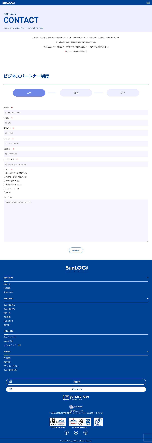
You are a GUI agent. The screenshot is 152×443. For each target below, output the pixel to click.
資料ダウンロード (10, 337)
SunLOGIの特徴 (9, 309)
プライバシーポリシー (11, 366)
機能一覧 (7, 284)
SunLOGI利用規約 (10, 370)
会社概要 (7, 358)
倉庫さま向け (8, 278)
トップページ (7, 28)
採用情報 (7, 362)
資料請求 (76, 382)
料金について (8, 292)
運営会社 (7, 352)
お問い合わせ (19, 28)
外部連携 (7, 288)
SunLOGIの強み (9, 305)
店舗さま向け (8, 299)
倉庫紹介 (7, 325)
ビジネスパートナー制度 (12, 345)
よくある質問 (8, 341)
